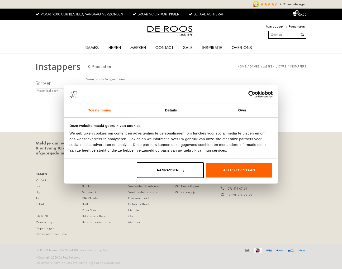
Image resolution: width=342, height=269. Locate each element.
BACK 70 (42, 216)
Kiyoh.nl (107, 250)
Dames (92, 47)
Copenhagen (45, 228)
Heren (114, 47)
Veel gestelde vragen (143, 192)
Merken (138, 47)
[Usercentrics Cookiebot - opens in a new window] (252, 94)
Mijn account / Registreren (285, 26)
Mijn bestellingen (187, 186)
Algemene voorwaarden (105, 262)
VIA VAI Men (91, 198)
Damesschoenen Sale (51, 234)
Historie (133, 210)
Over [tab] (242, 110)
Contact (164, 47)
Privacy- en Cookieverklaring (69, 262)
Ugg (39, 192)
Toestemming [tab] (99, 110)
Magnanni (89, 192)
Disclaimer (43, 262)
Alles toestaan (239, 170)
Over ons (242, 47)
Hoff (39, 210)
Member (134, 222)
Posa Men (89, 210)
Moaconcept (45, 222)
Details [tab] (171, 110)
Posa (39, 186)
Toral (39, 198)
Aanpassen (170, 170)
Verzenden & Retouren (144, 186)
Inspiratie (212, 47)
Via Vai (41, 180)
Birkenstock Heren (94, 216)
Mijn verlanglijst (185, 192)
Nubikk (40, 204)
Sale (188, 47)
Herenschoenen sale (96, 222)
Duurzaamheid (138, 198)
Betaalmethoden (140, 204)
